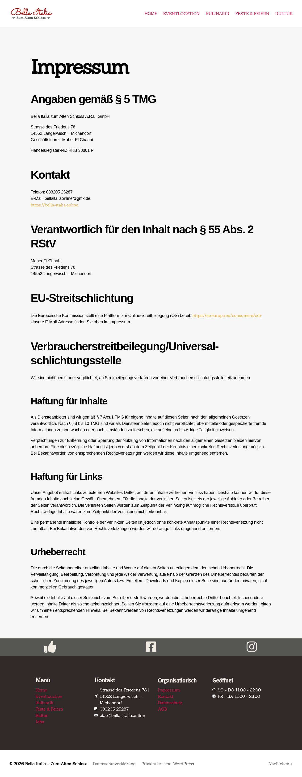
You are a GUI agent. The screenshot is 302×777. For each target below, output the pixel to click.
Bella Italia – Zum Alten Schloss (56, 763)
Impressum (169, 690)
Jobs (39, 721)
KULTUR (284, 13)
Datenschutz (170, 702)
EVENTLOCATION (181, 13)
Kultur (41, 715)
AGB (162, 709)
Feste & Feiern (49, 709)
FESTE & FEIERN (252, 13)
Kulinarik (44, 702)
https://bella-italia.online (54, 205)
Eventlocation (48, 696)
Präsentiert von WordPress (169, 763)
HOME (150, 13)
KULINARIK (217, 13)
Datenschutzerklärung (115, 763)
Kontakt (165, 696)
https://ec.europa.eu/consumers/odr (226, 315)
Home (41, 690)
